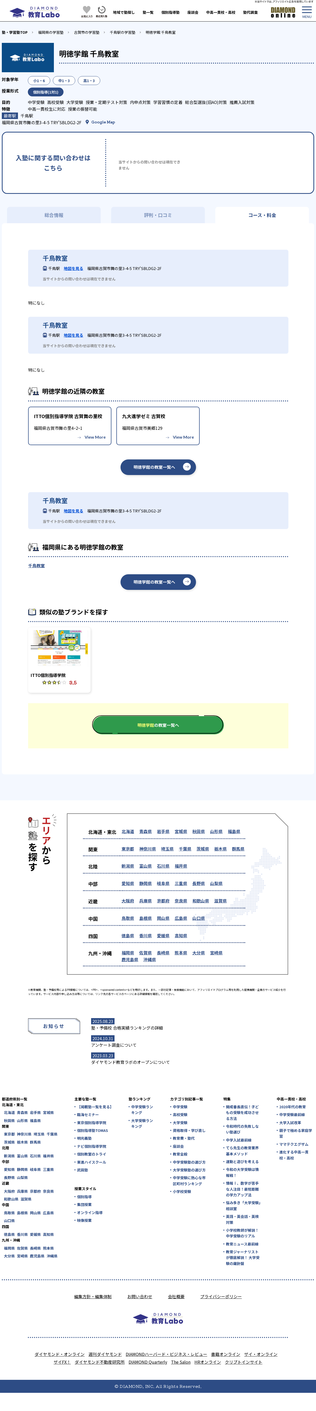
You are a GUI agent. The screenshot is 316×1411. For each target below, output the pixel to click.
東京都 (128, 849)
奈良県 (181, 901)
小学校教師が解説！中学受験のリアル (242, 1233)
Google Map (103, 121)
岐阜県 (163, 883)
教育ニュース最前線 (242, 1244)
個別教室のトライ (91, 1154)
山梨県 (216, 883)
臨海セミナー (88, 1114)
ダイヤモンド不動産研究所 (100, 1362)
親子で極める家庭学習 (295, 1133)
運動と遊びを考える (242, 1161)
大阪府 (128, 901)
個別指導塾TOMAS (92, 1130)
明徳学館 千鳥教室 (161, 32)
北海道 (128, 831)
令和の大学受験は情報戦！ (242, 1172)
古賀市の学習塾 (86, 32)
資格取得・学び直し (189, 1130)
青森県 (145, 831)
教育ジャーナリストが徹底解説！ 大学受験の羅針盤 (243, 1257)
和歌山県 (200, 901)
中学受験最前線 (292, 1114)
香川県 (145, 935)
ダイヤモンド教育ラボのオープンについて (130, 1062)
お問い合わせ (139, 1296)
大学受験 (180, 1122)
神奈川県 (147, 849)
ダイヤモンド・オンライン (60, 1354)
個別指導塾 (170, 12)
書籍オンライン (225, 1354)
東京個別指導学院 (91, 1122)
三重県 (181, 883)
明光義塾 (84, 1138)
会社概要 (176, 1296)
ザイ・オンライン (260, 1354)
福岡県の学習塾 (51, 32)
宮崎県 (216, 953)
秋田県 (198, 831)
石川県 (163, 866)
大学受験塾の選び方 (189, 1169)
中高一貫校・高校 (220, 12)
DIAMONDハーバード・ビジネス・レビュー (166, 1354)
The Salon (181, 1362)
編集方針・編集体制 (93, 1296)
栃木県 (220, 849)
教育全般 (180, 1154)
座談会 (192, 12)
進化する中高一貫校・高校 (293, 1154)
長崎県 (163, 953)
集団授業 (84, 1204)
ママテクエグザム (293, 1144)
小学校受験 (182, 1191)
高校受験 (180, 1114)
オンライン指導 (90, 1212)
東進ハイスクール (91, 1162)
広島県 (181, 918)
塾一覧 (148, 12)
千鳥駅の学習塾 (122, 32)
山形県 (216, 831)
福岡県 (128, 953)
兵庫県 (145, 901)
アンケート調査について (114, 1045)
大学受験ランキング (142, 1123)
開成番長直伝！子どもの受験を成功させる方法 (242, 1112)
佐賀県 (145, 953)
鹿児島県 (130, 959)
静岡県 (145, 883)
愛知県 (128, 883)
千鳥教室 (36, 565)
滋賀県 (220, 901)
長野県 (198, 883)
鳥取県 (128, 918)
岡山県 (163, 918)
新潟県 (128, 866)
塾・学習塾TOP (15, 32)
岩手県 (163, 831)
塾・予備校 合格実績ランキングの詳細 (127, 1028)
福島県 (234, 831)
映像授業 (84, 1220)
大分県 (198, 953)
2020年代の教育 (292, 1106)
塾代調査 (250, 12)
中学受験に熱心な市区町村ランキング (189, 1180)
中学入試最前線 (238, 1140)
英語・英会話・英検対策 (242, 1219)
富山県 (145, 866)
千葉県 (185, 849)
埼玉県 (167, 849)
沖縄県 (149, 959)
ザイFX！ (62, 1362)
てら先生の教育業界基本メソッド (242, 1150)
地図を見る (73, 268)
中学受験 (180, 1106)
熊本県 (181, 953)
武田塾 (82, 1169)
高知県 (181, 935)
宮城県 (181, 831)
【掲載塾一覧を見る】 (95, 1106)
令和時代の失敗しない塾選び (242, 1129)
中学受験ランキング (142, 1109)
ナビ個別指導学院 (91, 1146)
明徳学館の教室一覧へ (154, 467)
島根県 (145, 918)
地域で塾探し (124, 12)
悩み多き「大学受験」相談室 (243, 1205)
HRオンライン (207, 1362)
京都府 (163, 901)
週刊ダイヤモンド (105, 1354)
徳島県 (128, 935)
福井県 (181, 866)
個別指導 (84, 1196)
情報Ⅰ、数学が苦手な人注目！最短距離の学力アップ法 (242, 1189)
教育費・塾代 (184, 1138)
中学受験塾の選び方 (189, 1162)
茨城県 (203, 849)
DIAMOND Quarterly (148, 1362)
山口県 (198, 918)
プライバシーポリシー (221, 1296)
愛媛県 (163, 935)
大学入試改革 (290, 1122)
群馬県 (238, 849)
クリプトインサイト (243, 1362)
